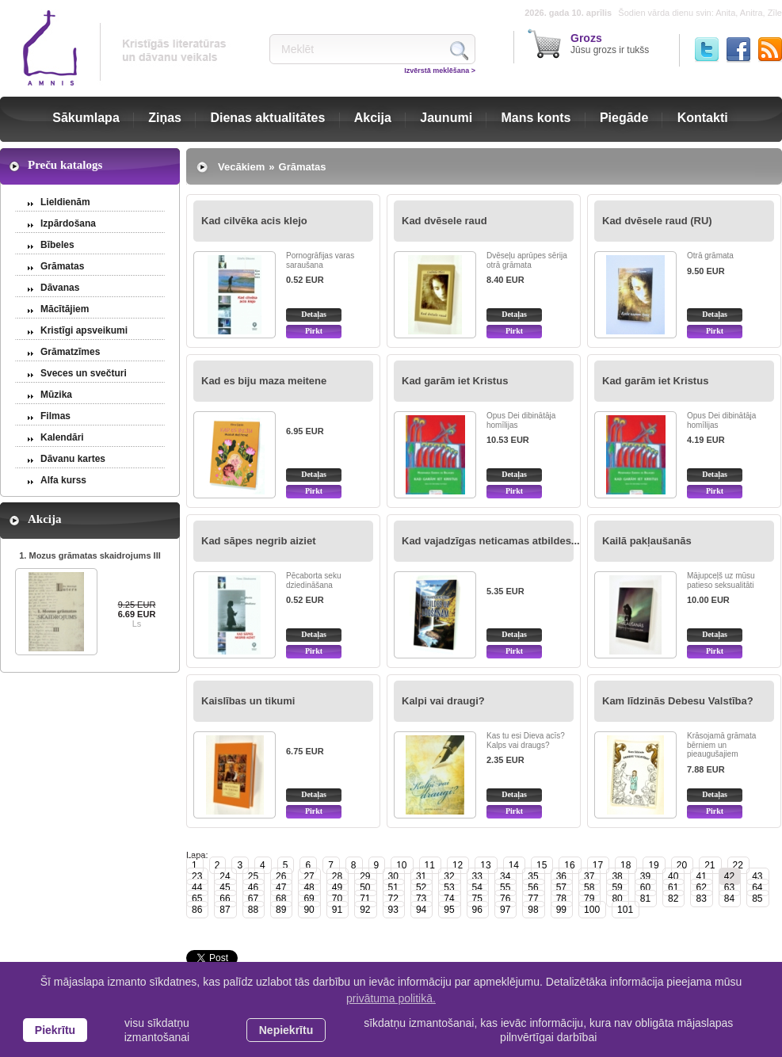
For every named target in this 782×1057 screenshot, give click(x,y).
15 (541, 865)
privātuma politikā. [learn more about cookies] (391, 998)
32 (449, 876)
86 (197, 909)
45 (224, 887)
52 (421, 887)
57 (561, 887)
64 (757, 887)
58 (589, 887)
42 (729, 876)
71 (365, 898)
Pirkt (313, 330)
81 (645, 898)
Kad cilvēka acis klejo (254, 221)
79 (589, 898)
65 (197, 898)
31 (421, 876)
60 (645, 887)
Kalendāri (62, 437)
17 (598, 865)
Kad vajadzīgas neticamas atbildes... (491, 541)
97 (505, 909)
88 (253, 909)
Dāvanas (59, 287)
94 (421, 909)
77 (533, 898)
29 (365, 876)
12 (457, 865)
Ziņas (164, 117)
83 (701, 898)
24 (224, 876)
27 (308, 876)
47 (281, 887)
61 (673, 887)
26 (281, 876)
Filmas (55, 416)
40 (673, 876)
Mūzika (56, 394)
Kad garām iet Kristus (455, 381)
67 (253, 898)
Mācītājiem (64, 309)
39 (645, 876)
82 (673, 898)
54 (477, 887)
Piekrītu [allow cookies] (55, 1030)
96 (477, 909)
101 (625, 909)
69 (308, 898)
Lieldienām (65, 202)
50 (365, 887)
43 (757, 876)
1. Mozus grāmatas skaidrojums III (90, 555)
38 (617, 876)
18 (625, 865)
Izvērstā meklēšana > (439, 70)
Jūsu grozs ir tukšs (609, 43)
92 (365, 909)
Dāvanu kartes (72, 458)
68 (281, 898)
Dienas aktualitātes (267, 117)
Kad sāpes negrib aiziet (258, 541)
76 (505, 898)
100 (592, 909)
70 (337, 898)
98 (533, 909)
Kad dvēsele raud (444, 221)
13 (485, 865)
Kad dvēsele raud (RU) (657, 221)
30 (393, 876)
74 (449, 898)
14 (514, 865)
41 (701, 876)
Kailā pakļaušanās (647, 541)
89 (281, 909)
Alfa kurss (63, 480)
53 (449, 887)
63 (729, 887)
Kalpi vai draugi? (443, 701)
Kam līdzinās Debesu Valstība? (677, 701)
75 (477, 898)
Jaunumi (446, 117)
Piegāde (624, 117)
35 (533, 876)
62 (701, 887)
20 (682, 865)
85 (757, 898)
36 (561, 876)
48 (308, 887)
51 (393, 887)
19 (653, 865)
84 (729, 898)
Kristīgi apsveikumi (84, 330)
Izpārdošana (68, 223)
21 (709, 865)
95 (449, 909)
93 (393, 909)
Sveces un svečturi (83, 373)
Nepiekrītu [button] (286, 1030)
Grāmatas (62, 266)
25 (253, 876)
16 (569, 865)
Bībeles (57, 244)
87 (224, 909)
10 (401, 865)
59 (617, 887)
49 (337, 887)
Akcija (372, 117)
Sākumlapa (85, 117)
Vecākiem (241, 167)
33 (477, 876)
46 (253, 887)
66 (224, 898)
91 (337, 909)
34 (505, 876)
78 (561, 898)
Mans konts (536, 117)
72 (393, 898)
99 (561, 909)
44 (197, 887)
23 (197, 876)
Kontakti (702, 117)
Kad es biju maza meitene (263, 381)
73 (421, 898)
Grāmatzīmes (70, 351)
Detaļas (313, 314)
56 (533, 887)
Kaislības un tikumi (248, 701)
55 (505, 887)
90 (308, 909)
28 (337, 876)
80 (617, 898)
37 (589, 876)
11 (430, 865)
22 (738, 865)
